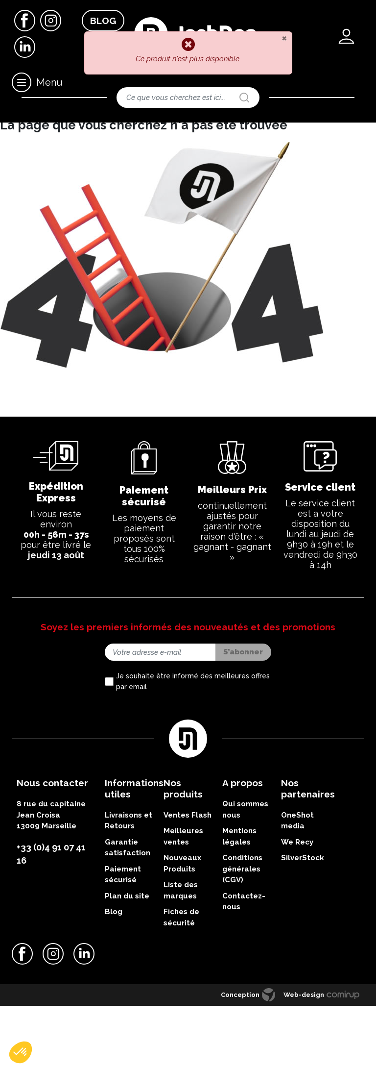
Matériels (46, 129)
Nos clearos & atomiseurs (101, 129)
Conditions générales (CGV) (242, 932)
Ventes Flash (188, 877)
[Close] (284, 38)
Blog (103, 20)
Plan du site (127, 958)
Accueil (14, 129)
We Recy (297, 904)
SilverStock (302, 921)
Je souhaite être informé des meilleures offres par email (193, 744)
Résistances (158, 129)
